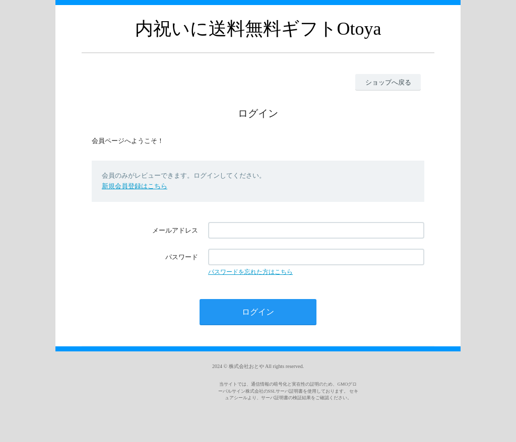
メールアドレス (175, 230)
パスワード (181, 257)
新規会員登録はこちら (134, 186)
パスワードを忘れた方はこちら (250, 271)
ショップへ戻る (388, 82)
